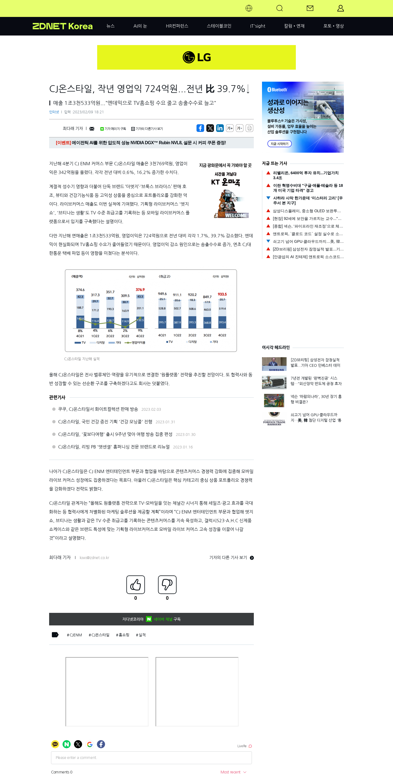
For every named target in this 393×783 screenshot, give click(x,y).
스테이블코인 (219, 26)
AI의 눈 (140, 26)
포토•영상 (333, 26)
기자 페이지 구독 (113, 129)
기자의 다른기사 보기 (147, 129)
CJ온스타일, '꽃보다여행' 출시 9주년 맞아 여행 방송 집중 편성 (115, 434)
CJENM (76, 635)
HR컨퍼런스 (177, 26)
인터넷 (54, 112)
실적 (142, 635)
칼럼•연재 (294, 26)
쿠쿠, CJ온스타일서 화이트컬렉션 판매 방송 (98, 409)
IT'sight (257, 26)
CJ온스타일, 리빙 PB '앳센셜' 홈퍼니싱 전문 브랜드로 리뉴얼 (114, 447)
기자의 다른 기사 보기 (231, 558)
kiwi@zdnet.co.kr (94, 558)
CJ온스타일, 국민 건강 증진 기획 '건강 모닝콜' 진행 (105, 421)
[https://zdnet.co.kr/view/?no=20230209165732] (200, 128)
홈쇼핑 (124, 635)
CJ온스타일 (100, 635)
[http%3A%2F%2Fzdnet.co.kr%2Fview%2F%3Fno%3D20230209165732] (220, 128)
